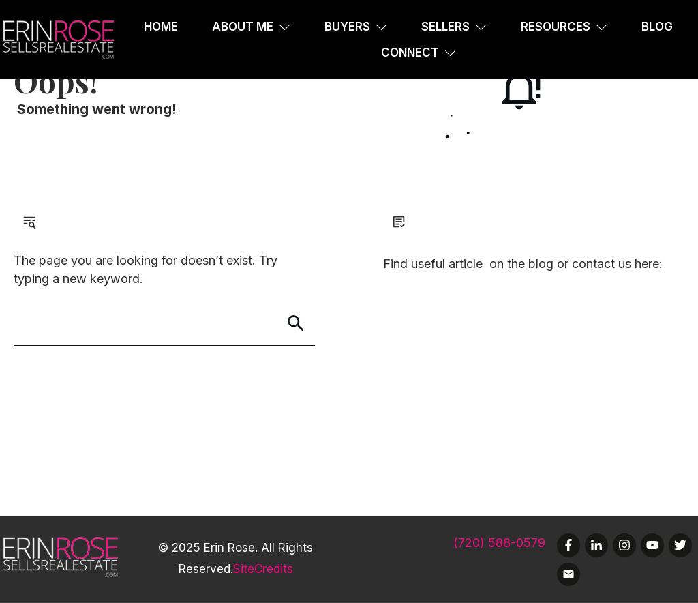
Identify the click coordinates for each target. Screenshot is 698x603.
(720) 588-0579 (499, 542)
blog (540, 263)
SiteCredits (263, 569)
